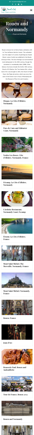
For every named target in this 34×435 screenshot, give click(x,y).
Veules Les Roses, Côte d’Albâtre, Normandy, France (15, 156)
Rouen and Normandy (12, 419)
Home (10, 34)
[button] (31, 10)
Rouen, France (9, 318)
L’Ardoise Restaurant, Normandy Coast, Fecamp (14, 210)
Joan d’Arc (7, 343)
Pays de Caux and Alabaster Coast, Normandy (15, 129)
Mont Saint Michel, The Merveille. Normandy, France (16, 265)
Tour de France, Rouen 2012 (15, 394)
